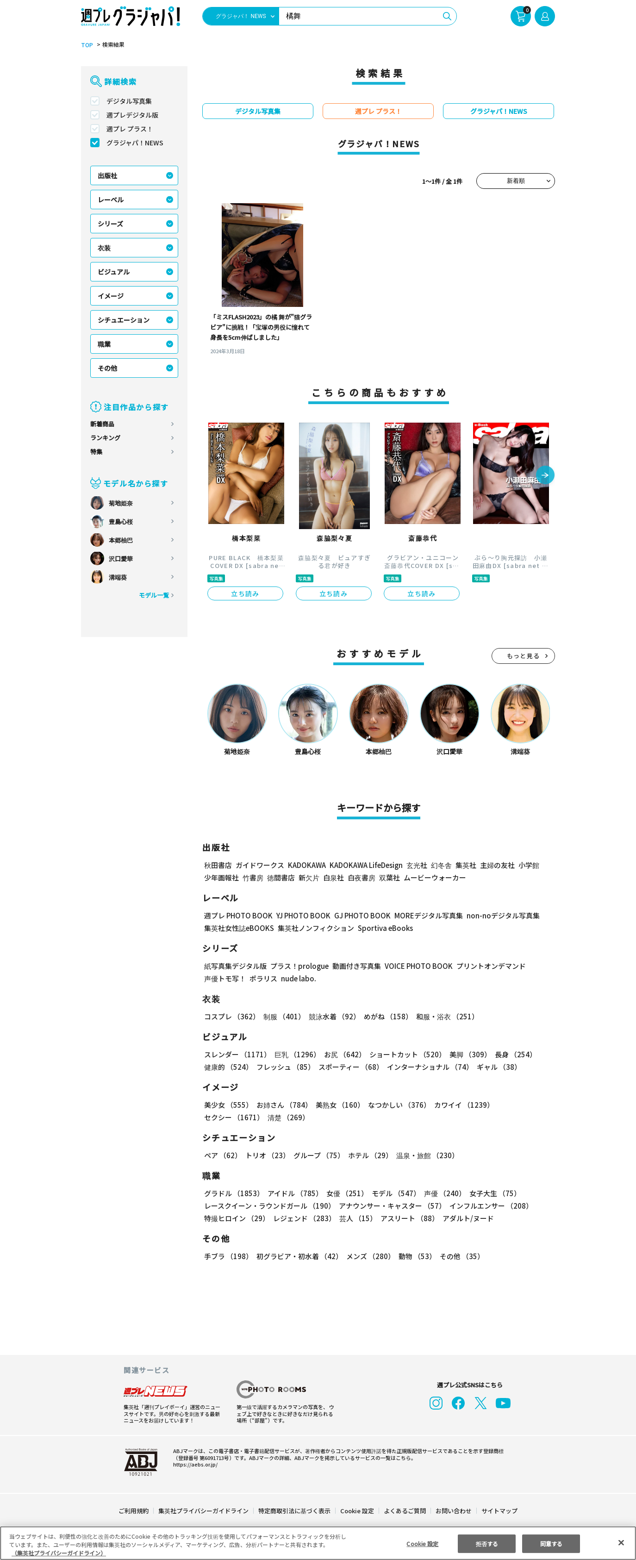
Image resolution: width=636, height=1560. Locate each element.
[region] (318, 1543)
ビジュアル (114, 271)
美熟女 (338, 1105)
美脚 (466, 1054)
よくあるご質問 (404, 1511)
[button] (545, 476)
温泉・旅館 (425, 1155)
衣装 (104, 247)
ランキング (105, 437)
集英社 (464, 865)
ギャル (497, 1067)
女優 (344, 1193)
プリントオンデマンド (487, 966)
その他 (107, 368)
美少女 (228, 1105)
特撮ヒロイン (236, 1218)
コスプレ (231, 1016)
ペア (222, 1155)
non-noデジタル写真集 (497, 915)
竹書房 (253, 877)
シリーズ (110, 223)
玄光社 (415, 865)
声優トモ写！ (225, 978)
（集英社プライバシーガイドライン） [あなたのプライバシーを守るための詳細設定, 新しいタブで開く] (59, 1553)
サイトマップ (499, 1511)
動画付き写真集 (355, 966)
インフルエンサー (490, 1206)
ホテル (369, 1155)
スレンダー (237, 1054)
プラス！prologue (298, 966)
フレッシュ (284, 1067)
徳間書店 (281, 877)
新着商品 (102, 423)
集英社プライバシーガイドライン (204, 1511)
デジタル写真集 (129, 101)
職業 (104, 344)
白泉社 (333, 877)
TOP (86, 45)
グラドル (233, 1193)
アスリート (407, 1218)
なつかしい (396, 1105)
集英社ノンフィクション (315, 928)
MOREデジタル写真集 (423, 915)
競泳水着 (332, 1016)
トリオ (267, 1155)
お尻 (342, 1054)
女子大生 (490, 1193)
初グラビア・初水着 (298, 1256)
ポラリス (263, 978)
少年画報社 (221, 877)
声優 (441, 1193)
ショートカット (404, 1054)
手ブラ (228, 1256)
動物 (414, 1256)
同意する (551, 1543)
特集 (96, 451)
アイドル (294, 1193)
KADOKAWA (306, 865)
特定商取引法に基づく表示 (295, 1511)
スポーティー (349, 1067)
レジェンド (303, 1218)
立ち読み (245, 593)
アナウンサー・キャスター (391, 1206)
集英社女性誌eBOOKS (238, 928)
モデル (393, 1193)
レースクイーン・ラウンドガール (269, 1206)
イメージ (111, 295)
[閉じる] (621, 1542)
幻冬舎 (440, 865)
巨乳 (296, 1054)
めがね (386, 1016)
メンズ (369, 1256)
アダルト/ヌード (466, 1218)
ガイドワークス (260, 865)
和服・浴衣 (444, 1016)
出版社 (107, 175)
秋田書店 (218, 865)
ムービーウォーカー (435, 877)
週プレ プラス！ (129, 128)
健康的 (228, 1067)
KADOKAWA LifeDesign (365, 865)
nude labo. (298, 978)
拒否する (487, 1543)
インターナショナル (428, 1067)
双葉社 (389, 877)
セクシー (522, 1105)
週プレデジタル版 (132, 114)
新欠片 (309, 877)
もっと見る (523, 655)
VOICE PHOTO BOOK (416, 966)
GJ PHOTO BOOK (358, 915)
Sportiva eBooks (382, 928)
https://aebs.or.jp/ (194, 1464)
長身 (510, 1054)
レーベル (111, 199)
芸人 (356, 1218)
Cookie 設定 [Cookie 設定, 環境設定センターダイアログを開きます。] (422, 1543)
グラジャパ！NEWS (134, 142)
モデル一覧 (154, 595)
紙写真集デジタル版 (235, 966)
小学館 (528, 865)
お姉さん (283, 1105)
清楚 (224, 1117)
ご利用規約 (134, 1511)
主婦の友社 (496, 865)
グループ (318, 1155)
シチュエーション (124, 319)
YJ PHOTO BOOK (300, 915)
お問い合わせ (453, 1511)
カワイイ (460, 1105)
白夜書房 (361, 877)
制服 (282, 1016)
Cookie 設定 (357, 1511)
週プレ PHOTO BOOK (237, 915)
